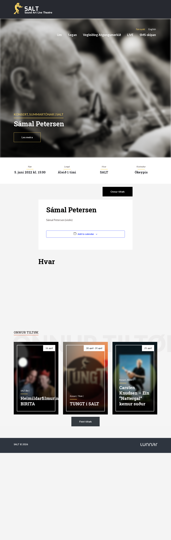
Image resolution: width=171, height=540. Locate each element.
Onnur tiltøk (117, 191)
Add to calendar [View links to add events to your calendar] (86, 234)
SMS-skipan (148, 35)
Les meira (27, 137)
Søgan (72, 35)
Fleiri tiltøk (85, 421)
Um (59, 35)
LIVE (130, 35)
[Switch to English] (152, 29)
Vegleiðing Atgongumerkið (102, 35)
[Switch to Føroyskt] (140, 29)
